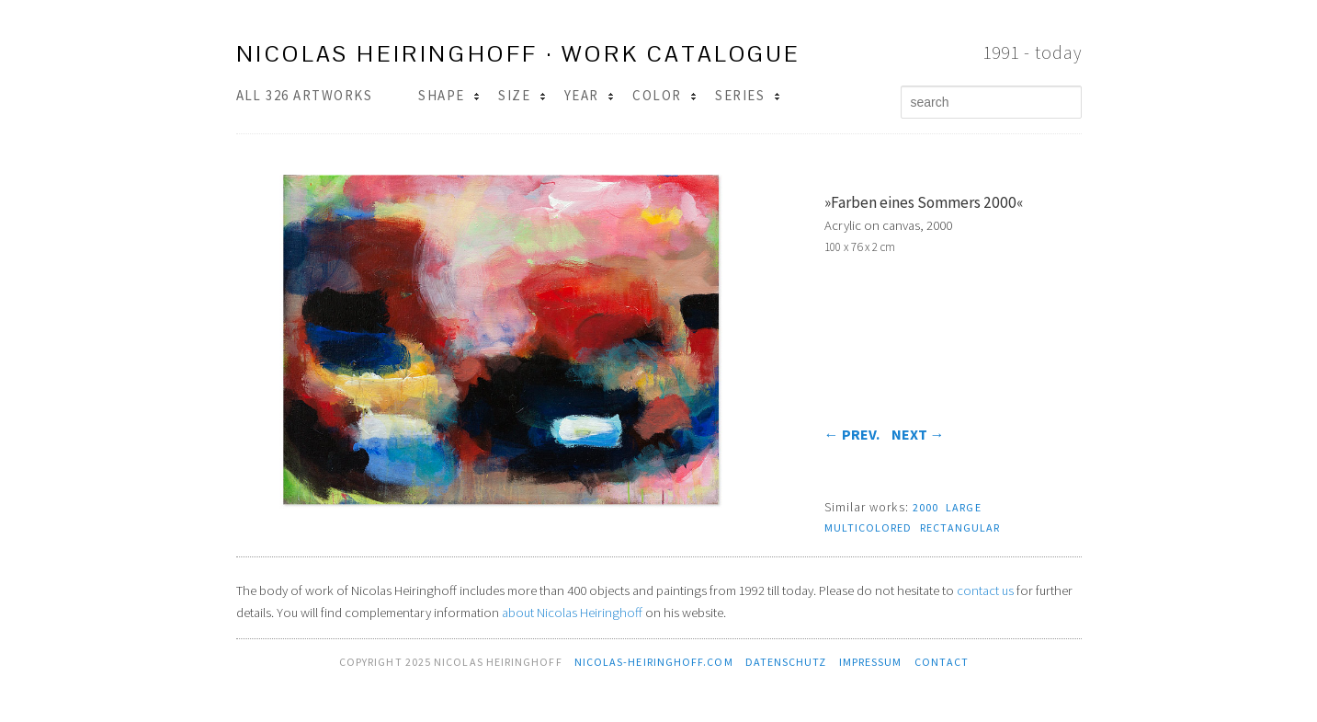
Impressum (871, 662)
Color (664, 95)
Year (589, 95)
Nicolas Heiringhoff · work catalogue (518, 54)
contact (942, 662)
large (963, 507)
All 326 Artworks (304, 95)
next (918, 434)
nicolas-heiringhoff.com (653, 662)
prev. (852, 434)
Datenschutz (786, 662)
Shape (449, 95)
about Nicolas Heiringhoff (572, 612)
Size (521, 95)
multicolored (868, 527)
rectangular (960, 527)
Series (747, 95)
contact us (985, 590)
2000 (925, 507)
